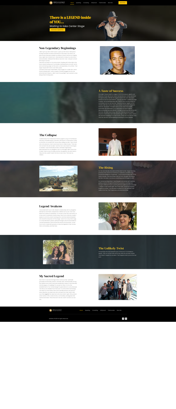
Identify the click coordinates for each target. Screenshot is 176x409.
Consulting (86, 2)
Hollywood (94, 2)
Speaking (78, 2)
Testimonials (102, 2)
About (72, 2)
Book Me (110, 2)
